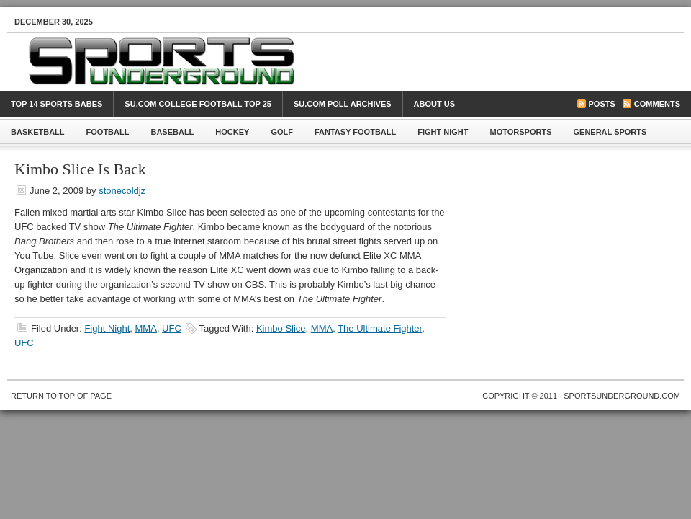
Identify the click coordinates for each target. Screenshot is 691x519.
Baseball (172, 132)
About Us (434, 103)
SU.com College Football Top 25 (198, 103)
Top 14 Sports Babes (56, 103)
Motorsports (521, 132)
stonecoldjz (122, 190)
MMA (146, 328)
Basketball (38, 132)
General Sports (610, 132)
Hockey (232, 132)
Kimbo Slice (281, 328)
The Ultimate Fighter (380, 328)
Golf (282, 132)
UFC (171, 328)
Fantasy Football (355, 132)
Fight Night (442, 132)
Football (108, 132)
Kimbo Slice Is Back (80, 169)
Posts (602, 103)
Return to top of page (61, 395)
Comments (657, 103)
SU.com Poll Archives (343, 103)
